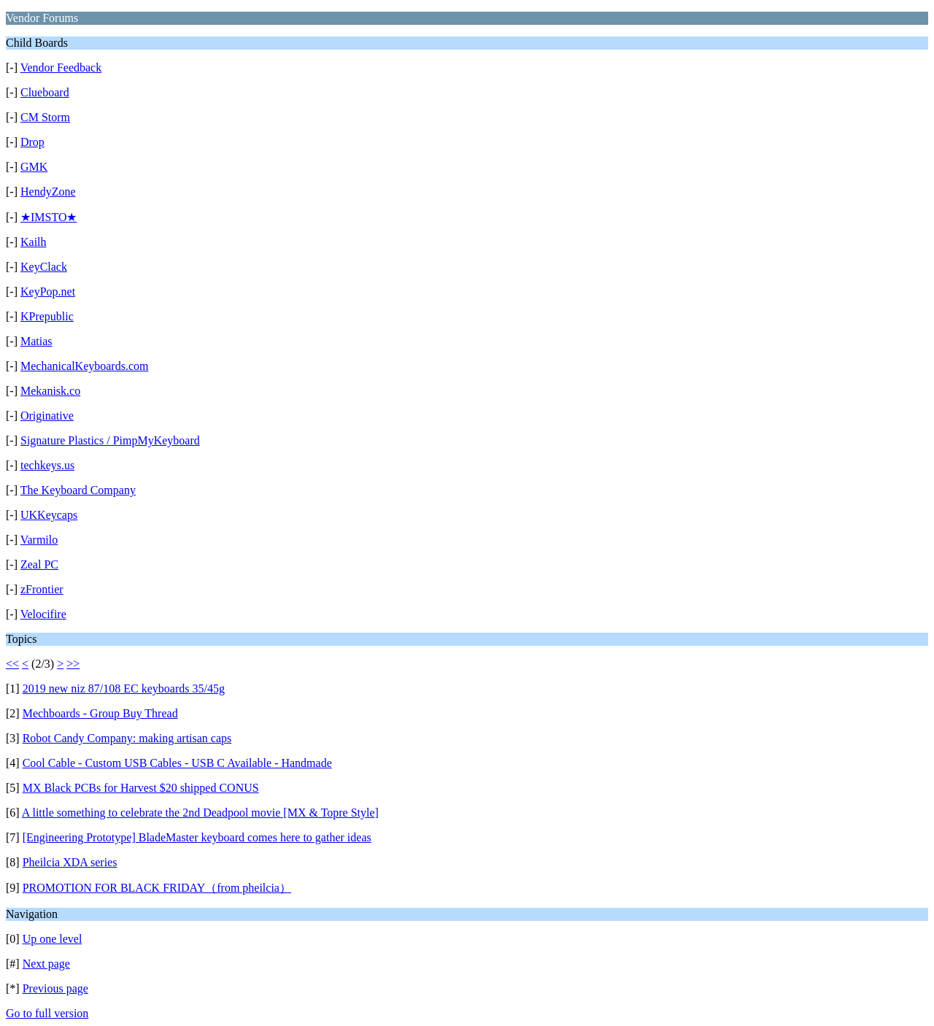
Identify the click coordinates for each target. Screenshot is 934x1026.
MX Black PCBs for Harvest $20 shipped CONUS (141, 788)
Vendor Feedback (61, 67)
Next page (46, 963)
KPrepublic (47, 316)
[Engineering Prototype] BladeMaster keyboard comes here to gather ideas (197, 837)
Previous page (55, 988)
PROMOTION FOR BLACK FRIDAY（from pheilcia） (157, 888)
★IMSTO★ (48, 217)
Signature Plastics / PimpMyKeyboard (110, 440)
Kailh (33, 242)
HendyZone (48, 191)
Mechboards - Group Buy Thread (100, 713)
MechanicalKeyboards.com (84, 366)
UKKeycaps (48, 515)
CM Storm (45, 117)
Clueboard (44, 92)
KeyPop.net (47, 291)
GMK (33, 167)
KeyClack (43, 267)
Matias (36, 341)
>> (73, 663)
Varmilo (39, 539)
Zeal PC (39, 564)
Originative (47, 415)
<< (12, 663)
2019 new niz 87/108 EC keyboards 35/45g (124, 688)
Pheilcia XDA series (70, 862)
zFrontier (41, 589)
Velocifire (43, 614)
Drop (32, 142)
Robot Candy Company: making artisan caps (127, 738)
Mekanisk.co (50, 391)
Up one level (52, 939)
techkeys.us (47, 465)
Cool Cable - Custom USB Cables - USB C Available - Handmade (177, 763)
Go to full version (47, 1013)
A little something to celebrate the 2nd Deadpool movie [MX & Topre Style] (200, 812)
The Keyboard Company (78, 490)
